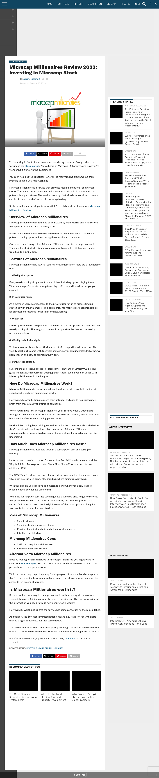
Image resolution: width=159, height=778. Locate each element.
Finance (125, 4)
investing (31, 648)
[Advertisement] (79, 32)
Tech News (63, 4)
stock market (32, 165)
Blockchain (95, 4)
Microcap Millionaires (50, 648)
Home (49, 4)
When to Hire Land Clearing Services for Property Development (53, 697)
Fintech (78, 4)
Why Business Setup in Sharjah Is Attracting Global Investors (85, 697)
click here (70, 638)
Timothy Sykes (29, 563)
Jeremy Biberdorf (31, 79)
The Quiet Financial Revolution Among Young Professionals (23, 697)
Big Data (111, 4)
